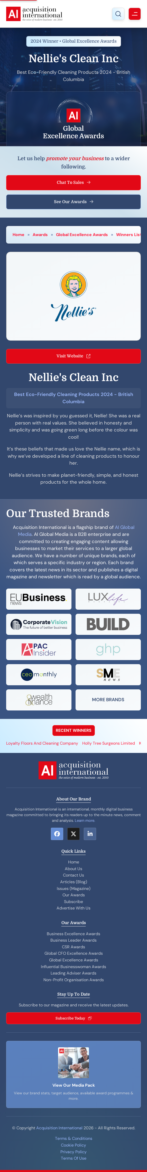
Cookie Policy (73, 1145)
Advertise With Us (73, 908)
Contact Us (73, 875)
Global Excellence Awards (82, 234)
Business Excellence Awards (73, 933)
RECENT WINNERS (73, 730)
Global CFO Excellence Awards (73, 953)
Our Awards (73, 895)
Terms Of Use (73, 1158)
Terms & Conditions (73, 1138)
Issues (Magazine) (73, 888)
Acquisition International (59, 1128)
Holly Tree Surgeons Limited (108, 743)
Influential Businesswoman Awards (73, 966)
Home (18, 234)
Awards (40, 234)
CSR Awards (73, 947)
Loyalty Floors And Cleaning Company (42, 743)
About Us (73, 868)
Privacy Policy (73, 1152)
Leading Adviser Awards (73, 973)
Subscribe (73, 901)
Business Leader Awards (73, 940)
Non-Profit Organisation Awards (73, 979)
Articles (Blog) (73, 882)
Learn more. (85, 820)
